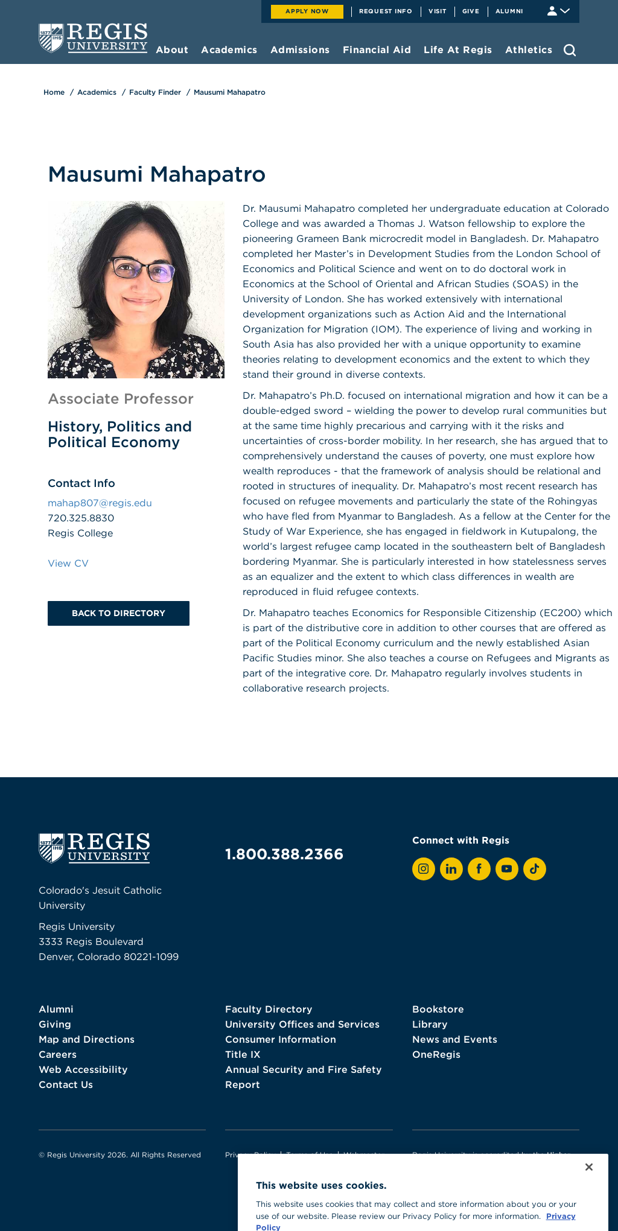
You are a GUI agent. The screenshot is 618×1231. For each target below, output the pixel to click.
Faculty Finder (155, 92)
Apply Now (307, 11)
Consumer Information (280, 1039)
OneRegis (436, 1054)
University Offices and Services (302, 1024)
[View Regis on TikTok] (534, 868)
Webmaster (363, 1154)
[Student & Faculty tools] (558, 9)
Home (54, 92)
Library (430, 1024)
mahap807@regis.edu (100, 503)
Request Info (386, 11)
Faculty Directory (269, 1009)
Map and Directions (87, 1039)
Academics (96, 92)
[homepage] (93, 38)
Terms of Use (309, 1154)
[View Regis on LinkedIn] (451, 868)
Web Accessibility (83, 1069)
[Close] (589, 1203)
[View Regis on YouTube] (506, 868)
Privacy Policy (250, 1154)
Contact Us (66, 1084)
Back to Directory (118, 613)
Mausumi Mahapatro (230, 92)
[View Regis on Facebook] (479, 868)
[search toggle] (569, 50)
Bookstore (438, 1009)
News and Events (454, 1039)
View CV (68, 563)
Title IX (243, 1054)
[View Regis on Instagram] (423, 868)
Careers (58, 1054)
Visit (437, 11)
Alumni (509, 11)
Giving (55, 1024)
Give (471, 11)
